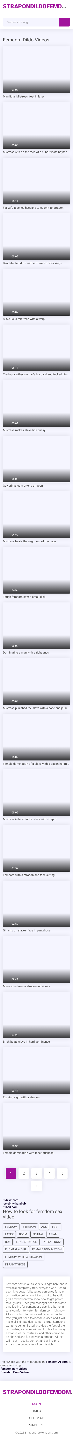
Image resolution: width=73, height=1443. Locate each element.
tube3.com (11, 1207)
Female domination (47, 1249)
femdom (11, 1227)
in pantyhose (15, 1264)
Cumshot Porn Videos (15, 1372)
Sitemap (36, 1418)
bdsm (23, 1234)
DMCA (37, 1411)
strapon (29, 1227)
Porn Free (37, 1425)
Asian (53, 1234)
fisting (38, 1234)
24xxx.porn (11, 1200)
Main (36, 1404)
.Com (36, 6)
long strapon (26, 1242)
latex (9, 1234)
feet (55, 1227)
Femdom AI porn (57, 1362)
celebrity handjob (15, 1203)
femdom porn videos (14, 1368)
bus (8, 1242)
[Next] (36, 1186)
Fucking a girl (16, 1249)
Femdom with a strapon (23, 1257)
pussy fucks (52, 1242)
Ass (44, 1227)
